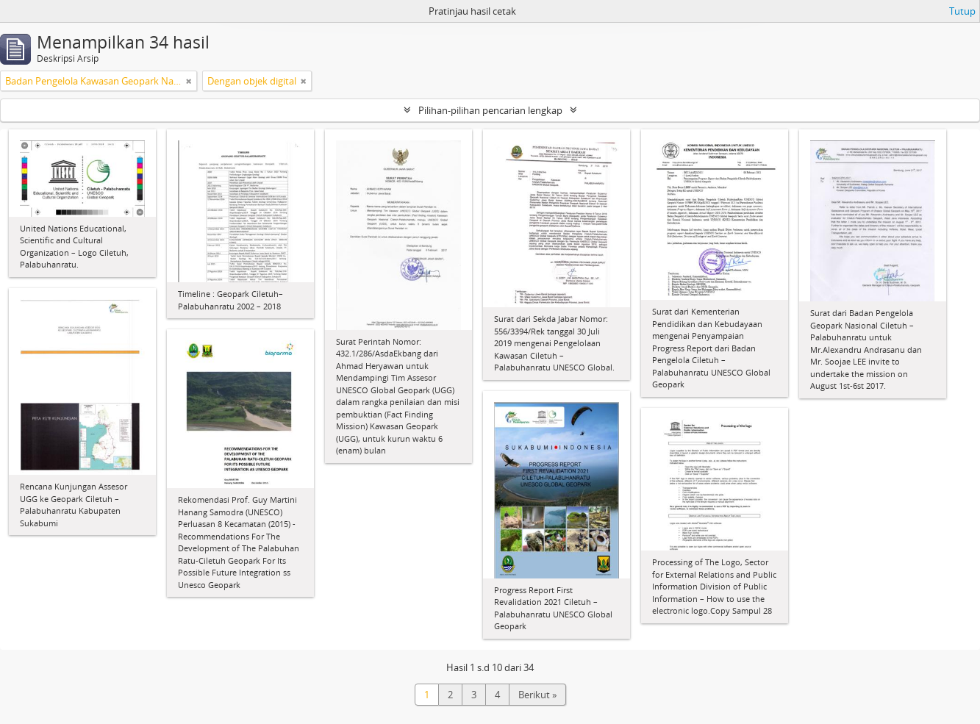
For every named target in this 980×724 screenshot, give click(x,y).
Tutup (962, 11)
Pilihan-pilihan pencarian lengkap (490, 110)
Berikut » (537, 694)
